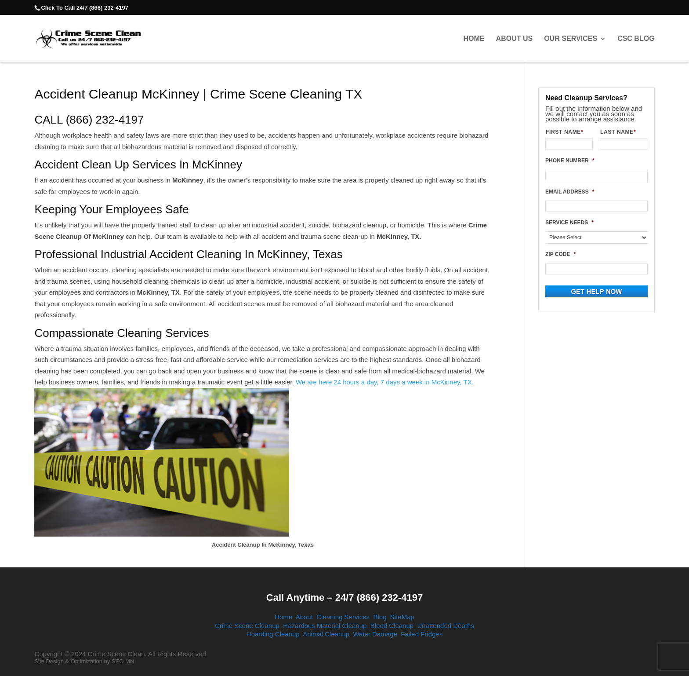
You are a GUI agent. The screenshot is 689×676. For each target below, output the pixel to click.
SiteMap (402, 617)
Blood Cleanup (391, 625)
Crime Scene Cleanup (247, 625)
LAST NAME (621, 132)
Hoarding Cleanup (273, 634)
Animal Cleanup (326, 634)
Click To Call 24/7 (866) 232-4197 (84, 7)
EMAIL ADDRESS (569, 192)
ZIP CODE (560, 254)
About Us (514, 38)
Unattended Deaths (445, 625)
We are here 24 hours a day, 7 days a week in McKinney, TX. (385, 382)
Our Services (570, 38)
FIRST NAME (568, 132)
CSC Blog (635, 38)
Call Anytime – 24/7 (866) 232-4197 (344, 597)
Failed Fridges (421, 634)
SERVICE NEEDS (569, 222)
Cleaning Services (343, 617)
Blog (379, 617)
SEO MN (123, 661)
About (304, 617)
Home (473, 38)
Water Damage (375, 634)
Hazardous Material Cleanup (324, 625)
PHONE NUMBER (569, 160)
